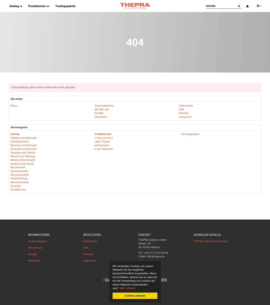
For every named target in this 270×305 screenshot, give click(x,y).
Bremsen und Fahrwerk (24, 145)
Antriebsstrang (19, 178)
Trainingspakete (65, 6)
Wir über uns (102, 109)
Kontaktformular (147, 263)
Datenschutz (186, 105)
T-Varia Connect (104, 137)
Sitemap (183, 113)
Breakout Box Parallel (23, 160)
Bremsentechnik (20, 182)
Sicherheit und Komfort (24, 149)
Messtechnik (18, 167)
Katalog (14, 6)
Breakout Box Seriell (22, 163)
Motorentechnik (20, 174)
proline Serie (102, 145)
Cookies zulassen (135, 295)
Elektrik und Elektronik (24, 137)
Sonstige (16, 185)
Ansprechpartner (104, 105)
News (14, 105)
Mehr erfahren (127, 288)
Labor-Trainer (102, 141)
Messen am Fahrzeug (23, 156)
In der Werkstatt (104, 149)
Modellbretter (18, 189)
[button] (257, 6)
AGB (181, 109)
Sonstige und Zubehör (23, 152)
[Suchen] (221, 6)
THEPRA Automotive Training (210, 241)
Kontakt (99, 113)
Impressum (185, 116)
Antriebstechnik (20, 141)
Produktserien (37, 6)
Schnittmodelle (19, 171)
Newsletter (101, 116)
